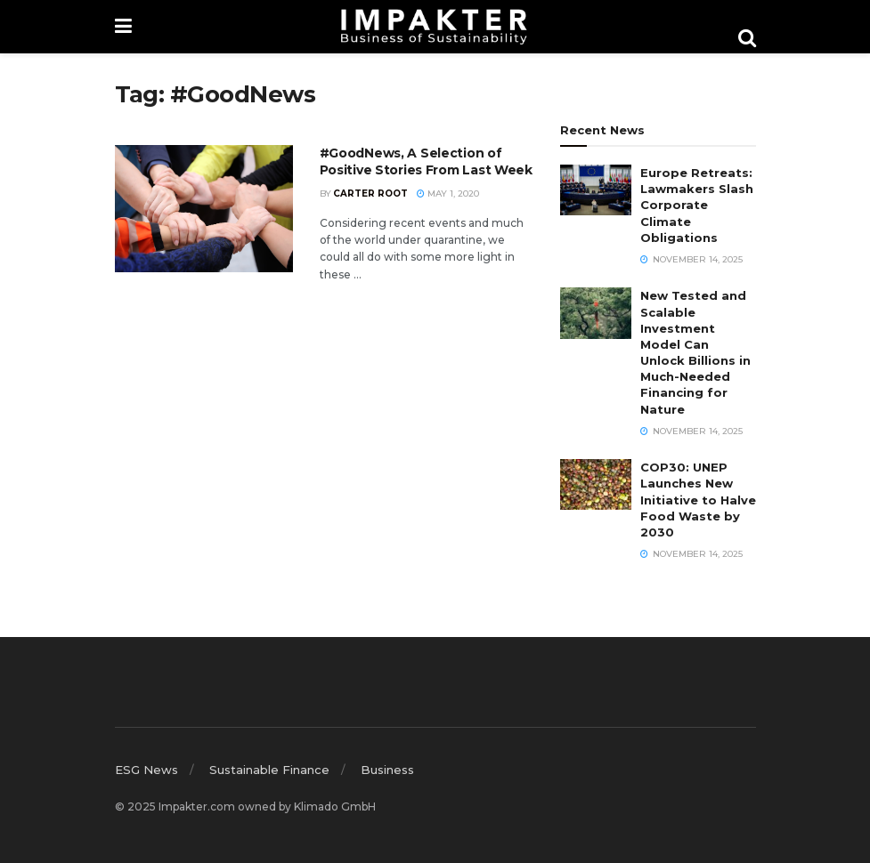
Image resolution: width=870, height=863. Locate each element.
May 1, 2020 (448, 193)
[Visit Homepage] (434, 26)
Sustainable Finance (269, 769)
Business (387, 769)
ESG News (146, 769)
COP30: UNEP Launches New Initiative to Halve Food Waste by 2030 (698, 499)
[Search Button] (747, 38)
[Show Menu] (123, 26)
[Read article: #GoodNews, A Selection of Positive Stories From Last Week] (204, 208)
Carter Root (370, 193)
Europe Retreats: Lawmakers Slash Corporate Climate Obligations (696, 205)
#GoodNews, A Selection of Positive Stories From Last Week (426, 162)
